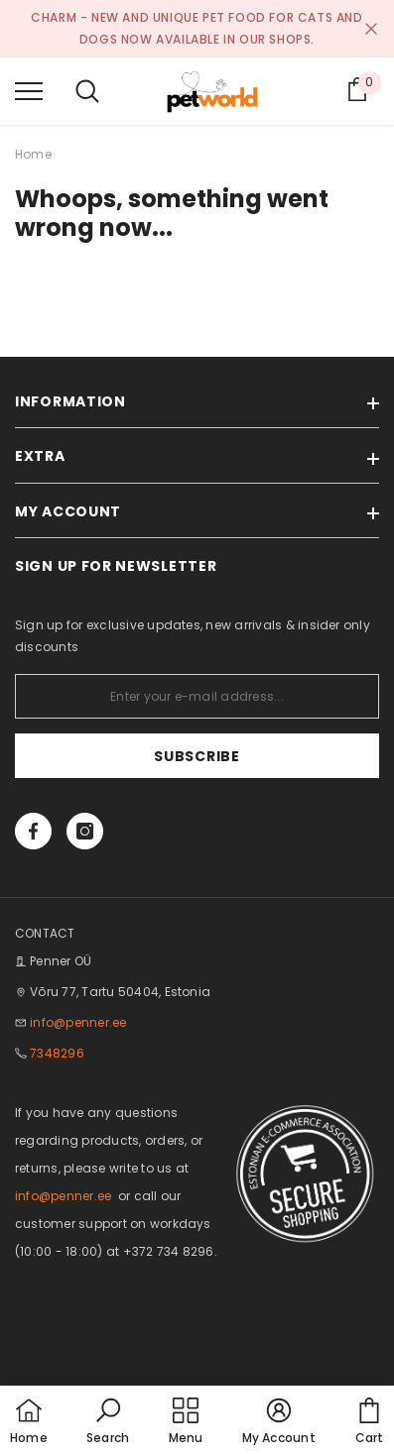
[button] (107, 1422)
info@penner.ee (78, 1022)
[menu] (29, 90)
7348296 (57, 1053)
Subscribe (196, 756)
